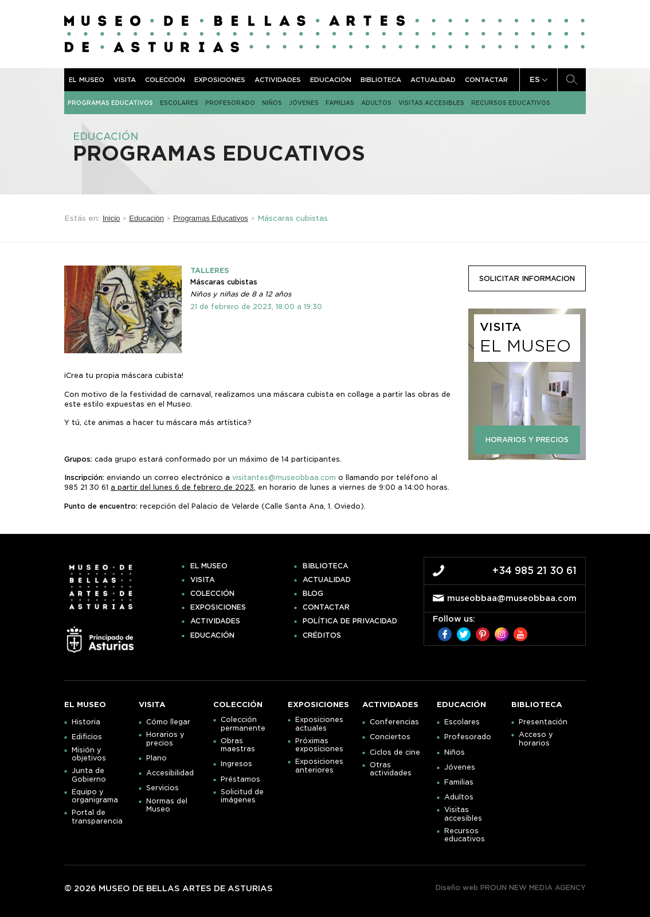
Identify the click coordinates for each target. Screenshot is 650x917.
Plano (156, 758)
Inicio (111, 218)
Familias (340, 102)
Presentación (543, 722)
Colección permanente (243, 724)
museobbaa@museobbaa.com (512, 598)
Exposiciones (219, 80)
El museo (86, 80)
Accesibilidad (170, 773)
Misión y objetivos (89, 754)
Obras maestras (238, 745)
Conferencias (394, 722)
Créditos (322, 635)
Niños (272, 102)
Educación (330, 80)
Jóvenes (304, 102)
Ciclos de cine (395, 752)
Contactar (486, 80)
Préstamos (240, 779)
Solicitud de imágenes (242, 796)
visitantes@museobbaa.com (284, 477)
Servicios (162, 788)
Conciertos (390, 737)
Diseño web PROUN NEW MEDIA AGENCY (511, 887)
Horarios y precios (165, 739)
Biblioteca (381, 80)
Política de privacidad (350, 621)
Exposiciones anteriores (319, 766)
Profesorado (230, 102)
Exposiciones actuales (319, 724)
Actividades (277, 80)
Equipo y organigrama (95, 796)
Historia (86, 722)
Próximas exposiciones (319, 745)
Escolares (179, 102)
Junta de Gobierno (89, 775)
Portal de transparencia (97, 817)
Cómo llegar (168, 722)
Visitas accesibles (431, 102)
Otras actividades (391, 769)
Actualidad (433, 80)
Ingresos (236, 764)
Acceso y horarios (536, 739)
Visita (124, 80)
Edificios (87, 737)
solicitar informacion (527, 278)
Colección (165, 80)
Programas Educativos (110, 102)
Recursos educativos (510, 102)
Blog (313, 594)
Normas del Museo (166, 805)
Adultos (376, 102)
